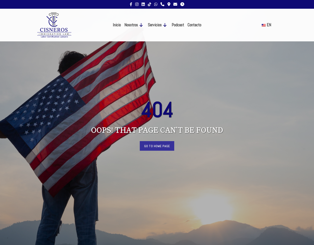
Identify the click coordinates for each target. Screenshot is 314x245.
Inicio (117, 25)
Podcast (178, 25)
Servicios (155, 25)
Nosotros (131, 25)
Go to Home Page (157, 146)
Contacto (194, 25)
